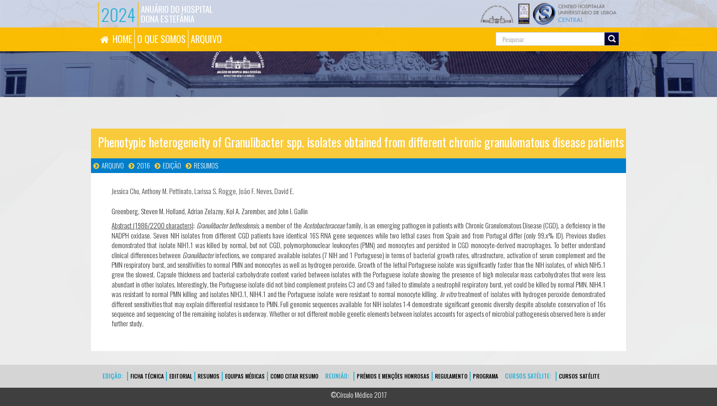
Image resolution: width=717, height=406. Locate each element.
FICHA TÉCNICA (147, 376)
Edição (172, 165)
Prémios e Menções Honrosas (393, 376)
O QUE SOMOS (161, 39)
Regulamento (451, 376)
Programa (485, 376)
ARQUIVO (206, 39)
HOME (122, 39)
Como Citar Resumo (294, 376)
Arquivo (113, 165)
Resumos (206, 165)
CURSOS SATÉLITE (579, 376)
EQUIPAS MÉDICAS (245, 376)
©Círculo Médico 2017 (359, 395)
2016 (143, 165)
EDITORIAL (180, 376)
